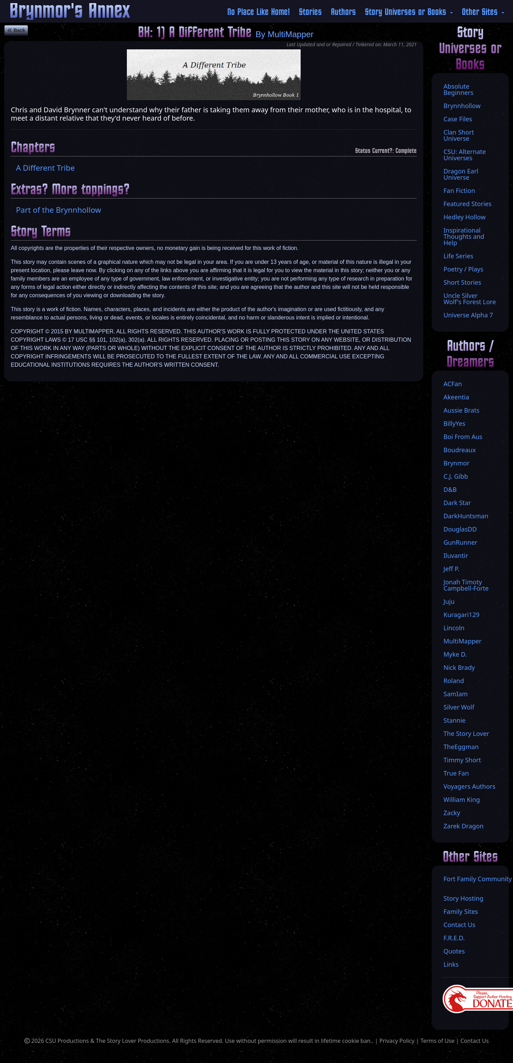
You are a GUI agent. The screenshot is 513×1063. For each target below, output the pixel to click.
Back (16, 30)
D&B (450, 489)
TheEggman (461, 747)
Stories (310, 12)
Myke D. (455, 654)
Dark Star (457, 502)
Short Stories (462, 282)
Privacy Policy (397, 1041)
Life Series (458, 256)
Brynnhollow (462, 106)
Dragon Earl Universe (460, 174)
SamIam (455, 694)
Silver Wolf (458, 707)
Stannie (454, 720)
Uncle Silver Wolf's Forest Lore (469, 298)
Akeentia (456, 397)
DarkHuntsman (465, 516)
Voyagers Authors (469, 786)
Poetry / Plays (463, 269)
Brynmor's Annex (69, 11)
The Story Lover (466, 733)
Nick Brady (459, 667)
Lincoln (454, 628)
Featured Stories (467, 204)
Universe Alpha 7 (468, 315)
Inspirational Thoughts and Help (463, 236)
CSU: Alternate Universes (464, 154)
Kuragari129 (461, 614)
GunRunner (460, 542)
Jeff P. (451, 569)
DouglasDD (460, 529)
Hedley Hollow (464, 217)
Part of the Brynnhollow (58, 209)
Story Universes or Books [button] (407, 12)
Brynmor (456, 463)
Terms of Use (438, 1041)
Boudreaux (459, 450)
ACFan (452, 384)
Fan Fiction (459, 190)
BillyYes (454, 423)
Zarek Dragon (463, 826)
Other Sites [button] (481, 12)
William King (461, 799)
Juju (449, 601)
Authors (343, 12)
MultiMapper (291, 34)
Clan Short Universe (458, 135)
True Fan (456, 773)
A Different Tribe (45, 167)
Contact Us (475, 1041)
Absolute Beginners (458, 89)
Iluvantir (455, 555)
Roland (453, 680)
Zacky (451, 813)
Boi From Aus (462, 436)
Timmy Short (462, 760)
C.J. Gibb (455, 476)
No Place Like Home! (258, 12)
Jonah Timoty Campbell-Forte (466, 585)
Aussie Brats (461, 410)
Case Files (457, 119)
